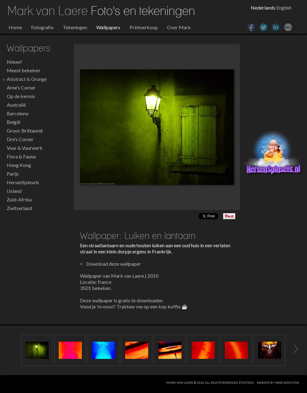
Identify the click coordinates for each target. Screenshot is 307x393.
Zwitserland (19, 208)
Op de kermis (21, 96)
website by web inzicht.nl (278, 382)
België (13, 122)
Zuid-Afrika (19, 199)
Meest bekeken (23, 70)
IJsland (14, 191)
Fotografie (42, 27)
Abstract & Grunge (27, 79)
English (283, 7)
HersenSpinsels (23, 182)
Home (15, 27)
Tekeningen (75, 27)
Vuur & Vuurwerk (24, 148)
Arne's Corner (21, 87)
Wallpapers (108, 27)
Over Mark (179, 27)
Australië (16, 105)
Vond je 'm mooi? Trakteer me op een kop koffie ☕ (134, 306)
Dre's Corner (20, 139)
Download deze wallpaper (113, 264)
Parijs (13, 174)
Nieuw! (14, 62)
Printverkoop (144, 27)
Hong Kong (19, 165)
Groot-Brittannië (25, 130)
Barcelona (17, 113)
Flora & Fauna (21, 156)
